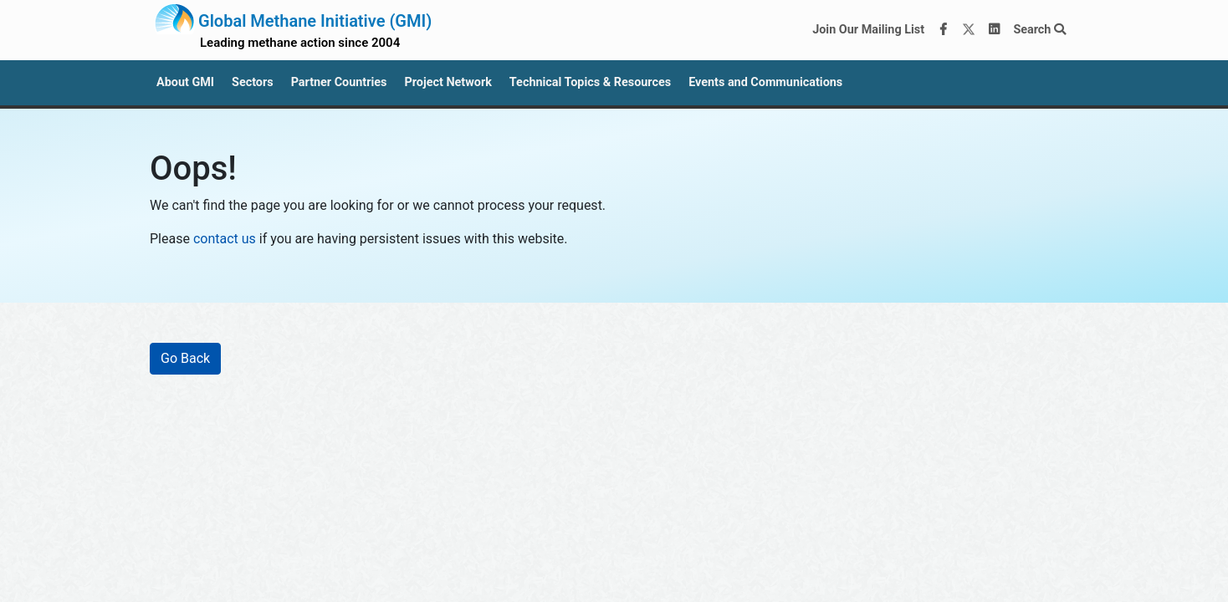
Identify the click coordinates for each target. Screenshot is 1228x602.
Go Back (185, 358)
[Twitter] (968, 30)
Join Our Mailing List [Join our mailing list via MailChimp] (868, 30)
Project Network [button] (447, 82)
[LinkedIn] (994, 30)
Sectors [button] (253, 82)
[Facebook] (943, 30)
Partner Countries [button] (339, 82)
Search (1039, 30)
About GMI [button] (185, 82)
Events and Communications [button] (765, 82)
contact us (224, 239)
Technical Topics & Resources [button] (590, 82)
